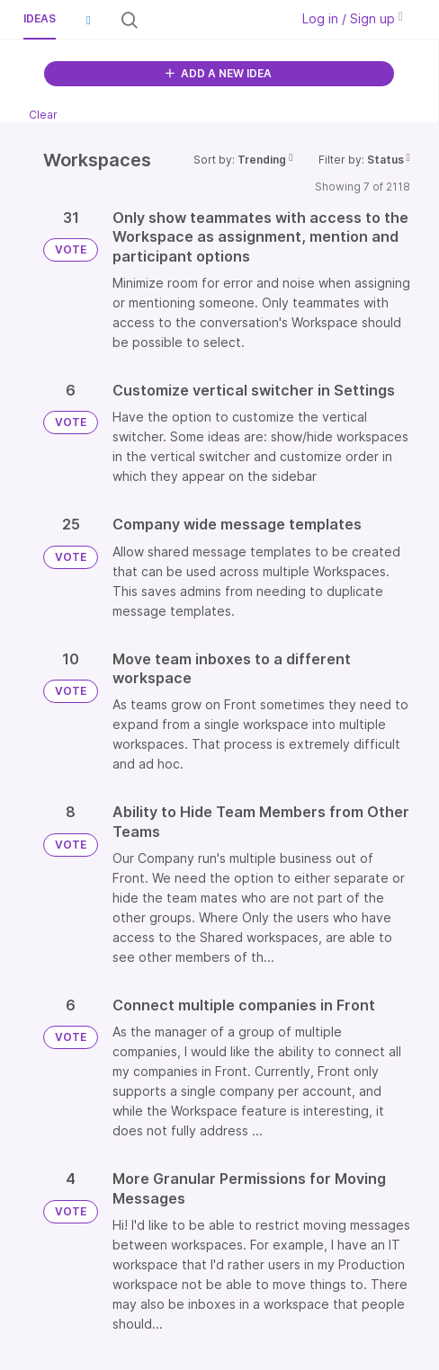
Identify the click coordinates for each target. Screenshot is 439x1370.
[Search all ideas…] (212, 20)
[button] (88, 19)
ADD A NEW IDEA (219, 73)
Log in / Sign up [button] (352, 18)
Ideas (39, 18)
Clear (43, 114)
